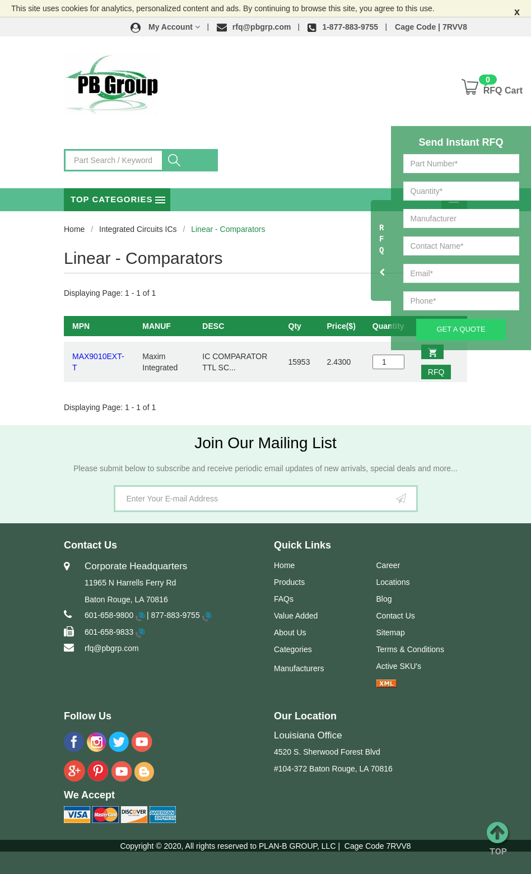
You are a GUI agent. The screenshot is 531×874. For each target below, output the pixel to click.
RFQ (436, 372)
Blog (384, 598)
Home (74, 229)
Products (289, 582)
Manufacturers (299, 668)
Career (388, 565)
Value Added (296, 615)
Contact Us (395, 615)
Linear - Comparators (228, 229)
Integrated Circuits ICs (138, 229)
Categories (293, 649)
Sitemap (390, 632)
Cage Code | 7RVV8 (431, 26)
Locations (393, 582)
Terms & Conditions (410, 649)
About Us (290, 632)
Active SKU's (398, 666)
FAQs (284, 598)
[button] (165, 26)
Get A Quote (460, 329)
